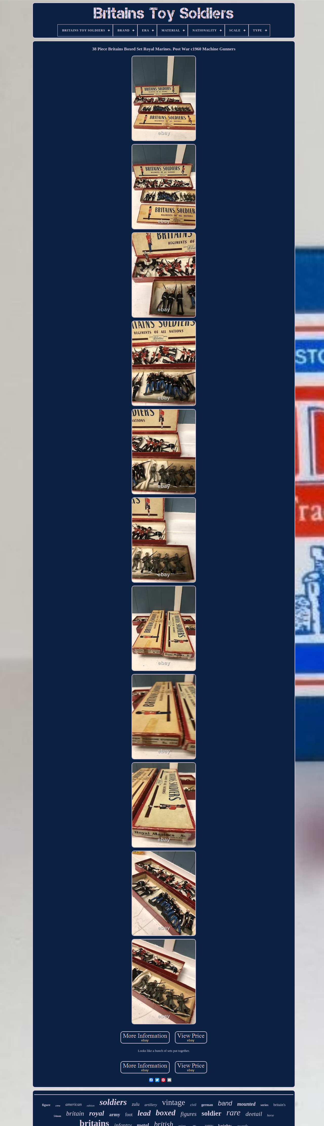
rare (233, 1112)
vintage (173, 1102)
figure (46, 1105)
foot (129, 1114)
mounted (246, 1104)
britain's (279, 1105)
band (225, 1103)
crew (57, 1105)
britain (75, 1113)
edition (91, 1105)
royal (96, 1113)
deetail (254, 1114)
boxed (165, 1112)
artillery (151, 1105)
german (207, 1105)
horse (270, 1115)
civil (193, 1105)
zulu (135, 1104)
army (114, 1114)
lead (144, 1113)
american (73, 1104)
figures (188, 1114)
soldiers (113, 1102)
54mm (57, 1115)
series (264, 1105)
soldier (211, 1113)
